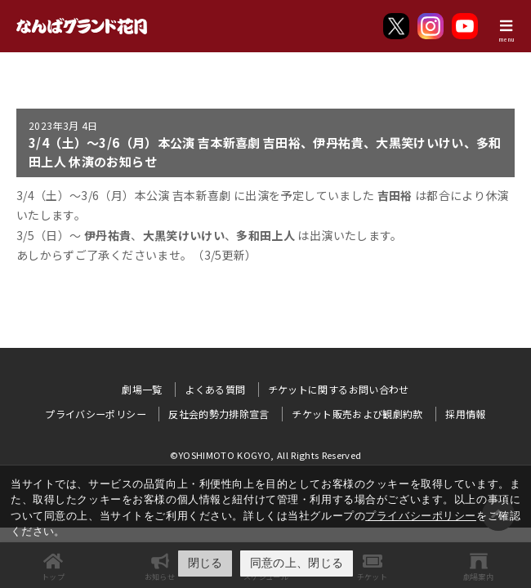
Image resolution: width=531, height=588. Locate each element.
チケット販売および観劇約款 (357, 414)
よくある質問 (215, 389)
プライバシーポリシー (420, 516)
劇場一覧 (142, 389)
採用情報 (465, 414)
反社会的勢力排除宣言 (219, 414)
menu (506, 39)
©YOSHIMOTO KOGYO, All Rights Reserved (266, 454)
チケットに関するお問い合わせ (338, 389)
